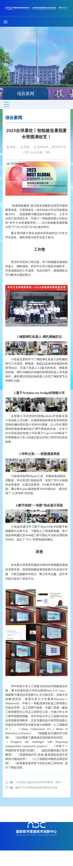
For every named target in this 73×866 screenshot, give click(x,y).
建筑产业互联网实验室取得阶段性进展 (36, 787)
